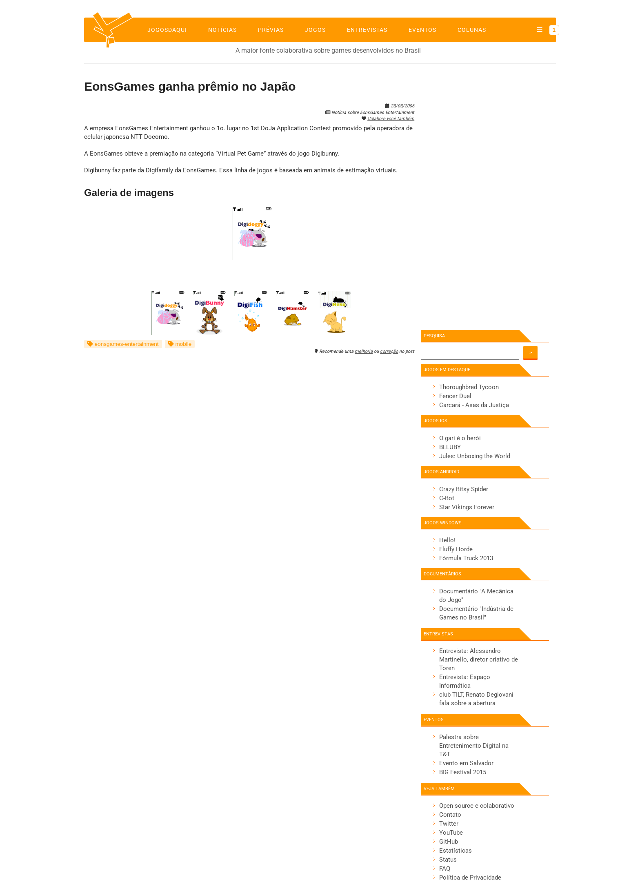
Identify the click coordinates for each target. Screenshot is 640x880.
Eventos (422, 30)
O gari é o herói (460, 438)
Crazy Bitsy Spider (463, 489)
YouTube (451, 832)
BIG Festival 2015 (462, 772)
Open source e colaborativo (476, 805)
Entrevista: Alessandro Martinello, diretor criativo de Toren (478, 659)
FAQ (444, 868)
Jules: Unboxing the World (474, 456)
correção (389, 351)
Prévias (271, 30)
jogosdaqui (167, 30)
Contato (450, 814)
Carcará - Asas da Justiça (474, 405)
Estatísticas (455, 850)
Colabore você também (390, 118)
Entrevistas (367, 30)
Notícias (222, 30)
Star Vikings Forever (466, 507)
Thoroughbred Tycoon (469, 387)
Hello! (447, 540)
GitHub (448, 841)
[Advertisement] (477, 194)
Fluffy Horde (456, 549)
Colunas (472, 30)
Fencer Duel (455, 396)
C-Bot (446, 498)
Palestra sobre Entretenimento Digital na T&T (474, 745)
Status (448, 859)
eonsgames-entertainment (123, 344)
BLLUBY (450, 447)
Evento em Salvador (466, 763)
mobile (180, 344)
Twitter (448, 823)
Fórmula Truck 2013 (466, 558)
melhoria (364, 351)
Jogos (315, 30)
